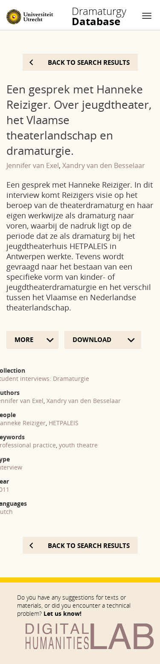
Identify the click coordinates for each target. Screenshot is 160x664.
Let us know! (62, 613)
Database (99, 16)
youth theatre (78, 445)
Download (93, 339)
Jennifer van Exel (32, 165)
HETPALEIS (64, 423)
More (24, 339)
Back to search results (89, 62)
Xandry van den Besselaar (103, 165)
